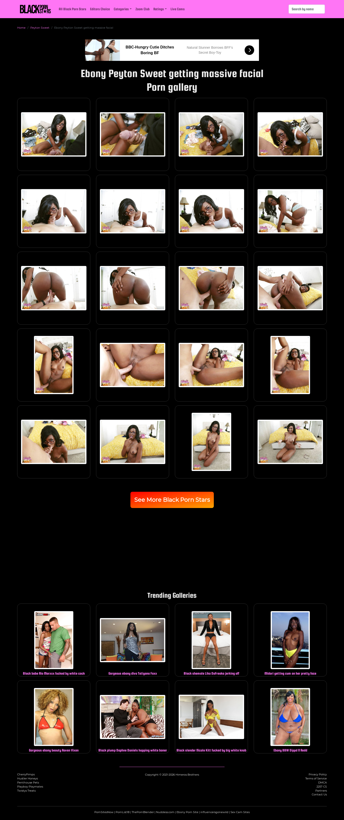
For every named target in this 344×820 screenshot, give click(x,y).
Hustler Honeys (27, 778)
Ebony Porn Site (187, 812)
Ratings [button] (158, 9)
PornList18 (122, 812)
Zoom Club (142, 9)
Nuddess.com (165, 812)
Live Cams (178, 9)
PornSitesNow (103, 812)
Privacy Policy (318, 774)
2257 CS (322, 786)
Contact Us (319, 794)
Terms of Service (316, 778)
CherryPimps (26, 774)
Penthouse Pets (28, 782)
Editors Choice (100, 9)
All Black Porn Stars (72, 9)
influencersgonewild (214, 812)
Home (21, 27)
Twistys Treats (26, 790)
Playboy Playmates (30, 786)
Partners (321, 790)
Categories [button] (121, 9)
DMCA (322, 782)
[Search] (307, 9)
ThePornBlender (143, 812)
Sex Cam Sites (240, 812)
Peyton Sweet (39, 27)
